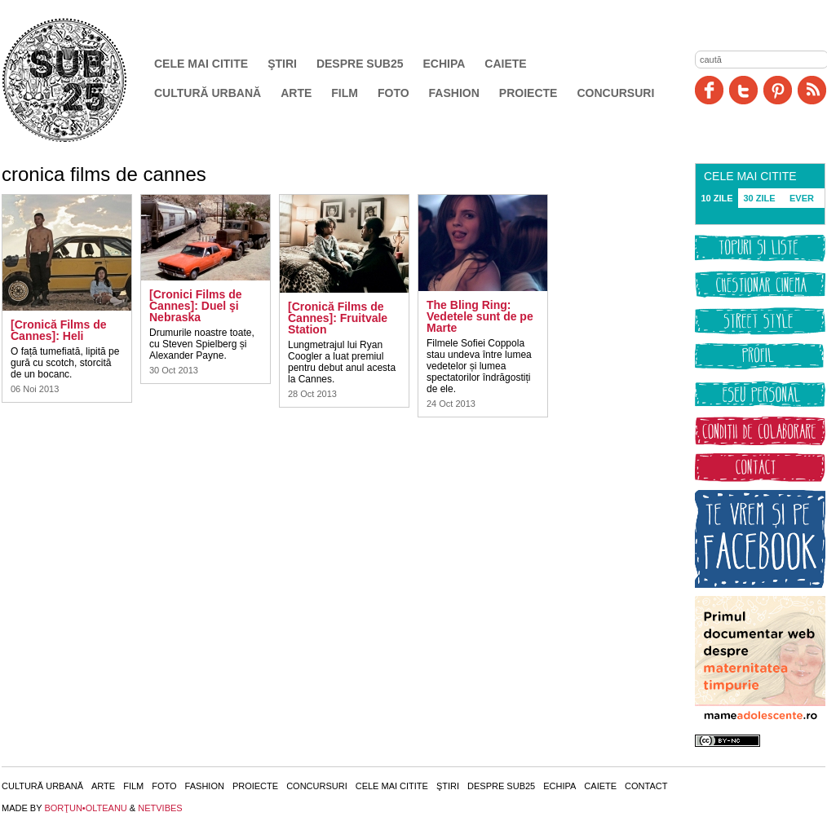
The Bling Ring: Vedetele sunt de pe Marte (480, 316)
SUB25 (83, 80)
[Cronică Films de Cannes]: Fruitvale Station (337, 318)
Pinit (777, 90)
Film (344, 92)
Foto (393, 92)
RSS (812, 90)
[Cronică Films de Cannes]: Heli (58, 330)
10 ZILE (716, 198)
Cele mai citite (201, 63)
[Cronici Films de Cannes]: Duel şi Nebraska (195, 306)
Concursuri (615, 92)
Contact (646, 786)
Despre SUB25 (360, 63)
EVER (801, 198)
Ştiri (282, 63)
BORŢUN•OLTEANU (85, 808)
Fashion (454, 92)
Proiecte (528, 92)
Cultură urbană (207, 92)
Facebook (709, 90)
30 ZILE (759, 198)
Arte (296, 92)
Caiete (505, 63)
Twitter (743, 90)
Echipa (444, 63)
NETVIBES (160, 808)
